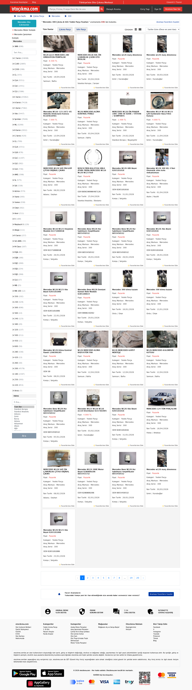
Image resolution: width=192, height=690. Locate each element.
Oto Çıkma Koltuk (77, 634)
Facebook (156, 627)
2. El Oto (46, 629)
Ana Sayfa (20, 16)
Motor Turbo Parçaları (79, 643)
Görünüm (129, 29)
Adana (24, 421)
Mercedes (54, 16)
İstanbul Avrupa (24, 409)
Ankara (24, 414)
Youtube (156, 634)
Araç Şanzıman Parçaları (79, 629)
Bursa (24, 419)
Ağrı (24, 428)
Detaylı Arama (113, 9)
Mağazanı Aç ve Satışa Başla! (108, 627)
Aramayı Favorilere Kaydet (167, 22)
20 (137, 577)
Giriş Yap (145, 9)
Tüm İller (24, 407)
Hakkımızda (20, 638)
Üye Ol (157, 9)
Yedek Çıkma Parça (50, 627)
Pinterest (156, 636)
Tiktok (155, 638)
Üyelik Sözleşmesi (22, 629)
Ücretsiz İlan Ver (172, 9)
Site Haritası (20, 636)
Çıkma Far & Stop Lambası (80, 631)
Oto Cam (74, 636)
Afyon (24, 426)
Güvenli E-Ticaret (174, 2)
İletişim (128, 629)
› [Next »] (143, 577)
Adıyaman (24, 423)
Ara (24, 435)
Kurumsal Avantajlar (19, 2)
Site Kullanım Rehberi (23, 627)
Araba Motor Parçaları (79, 627)
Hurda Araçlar (48, 634)
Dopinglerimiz (131, 627)
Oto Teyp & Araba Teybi (79, 638)
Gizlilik (18, 631)
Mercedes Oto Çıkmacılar (24, 23)
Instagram (157, 631)
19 (131, 577)
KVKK (18, 634)
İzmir (24, 416)
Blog (34, 2)
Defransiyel (75, 640)
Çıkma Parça (37, 16)
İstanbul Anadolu (24, 411)
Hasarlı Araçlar (48, 631)
